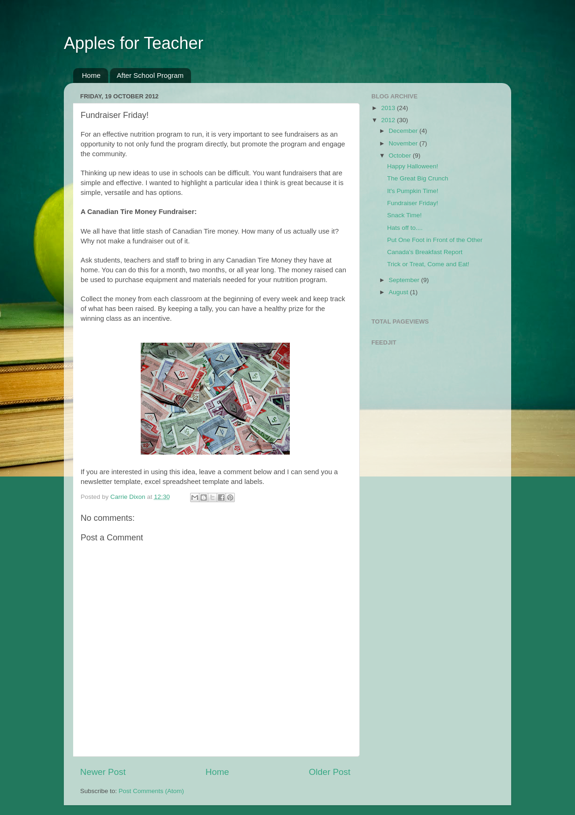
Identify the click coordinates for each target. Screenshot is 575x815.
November (404, 143)
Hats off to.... (405, 227)
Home (91, 75)
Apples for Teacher (134, 43)
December (404, 130)
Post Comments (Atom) (151, 790)
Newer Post (103, 772)
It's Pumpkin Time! (412, 190)
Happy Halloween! (412, 166)
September (405, 279)
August (399, 292)
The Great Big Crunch (417, 178)
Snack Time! (404, 215)
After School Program (150, 75)
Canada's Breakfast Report (425, 252)
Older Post (329, 772)
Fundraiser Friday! (412, 203)
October (401, 155)
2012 (389, 120)
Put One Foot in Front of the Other (435, 239)
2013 (389, 107)
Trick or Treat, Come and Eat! (428, 264)
